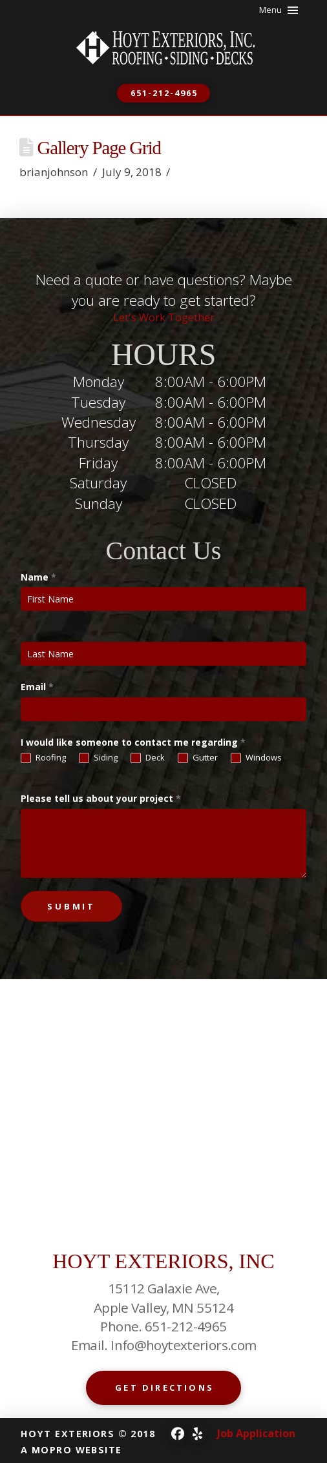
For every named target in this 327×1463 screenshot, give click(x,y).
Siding (98, 758)
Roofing (43, 758)
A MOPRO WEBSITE (71, 1450)
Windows (256, 758)
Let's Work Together (164, 317)
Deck (148, 758)
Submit (71, 906)
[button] (278, 10)
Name (38, 577)
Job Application (256, 1433)
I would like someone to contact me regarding (133, 742)
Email (37, 687)
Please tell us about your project (101, 798)
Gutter (198, 758)
